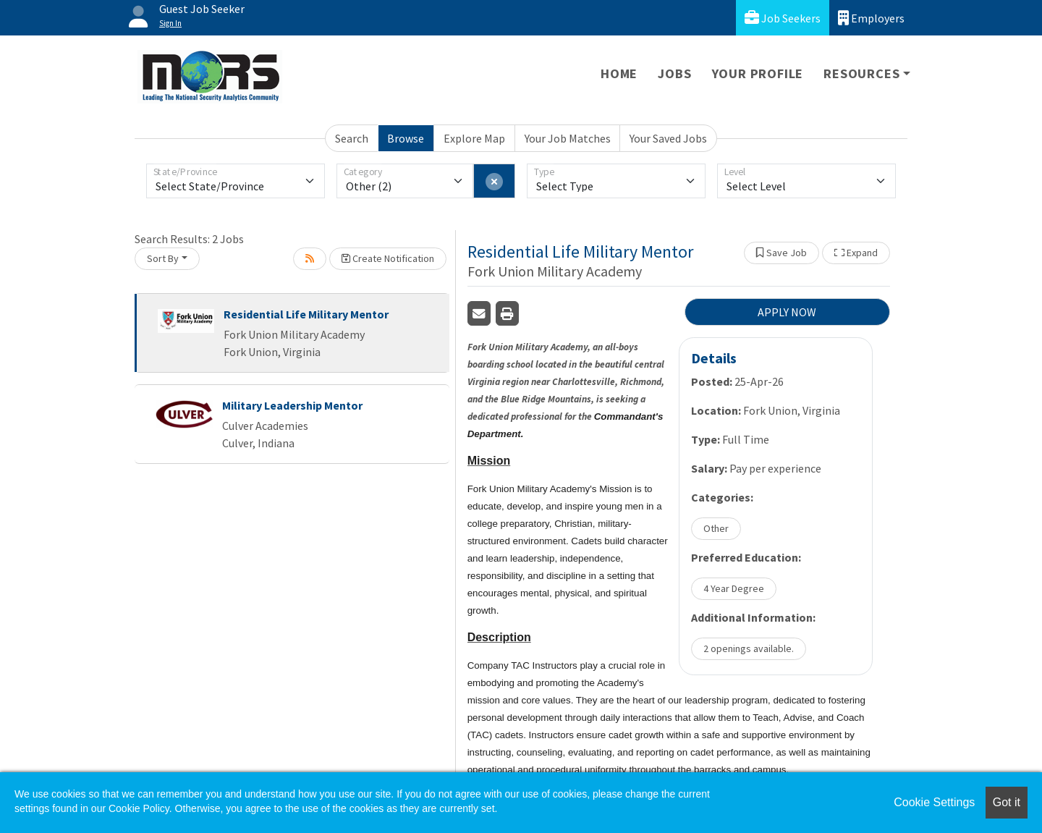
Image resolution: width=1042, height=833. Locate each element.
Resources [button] (861, 73)
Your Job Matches (568, 138)
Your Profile (758, 73)
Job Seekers (783, 18)
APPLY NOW (787, 312)
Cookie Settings (934, 802)
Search (351, 138)
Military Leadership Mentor (292, 405)
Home (619, 73)
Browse (405, 138)
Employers (871, 18)
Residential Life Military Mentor (306, 314)
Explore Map (474, 138)
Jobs (674, 73)
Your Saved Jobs (668, 138)
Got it (1006, 802)
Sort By (163, 258)
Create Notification (388, 258)
